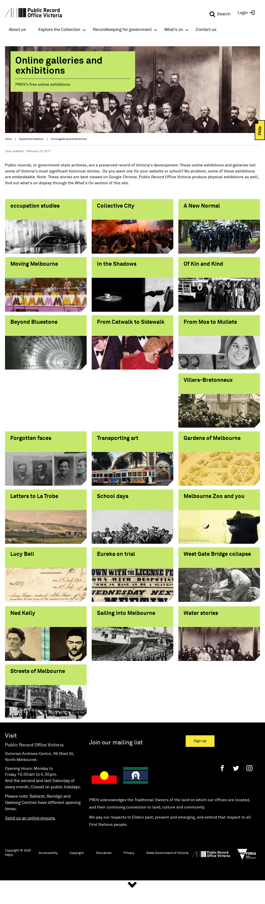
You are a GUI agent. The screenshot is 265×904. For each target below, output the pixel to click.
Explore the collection (31, 139)
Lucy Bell (109, 547)
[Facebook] (222, 791)
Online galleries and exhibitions (69, 139)
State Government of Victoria (167, 875)
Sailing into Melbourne (213, 615)
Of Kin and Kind (203, 274)
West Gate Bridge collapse (44, 615)
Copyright (77, 875)
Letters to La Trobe (121, 479)
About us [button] (17, 30)
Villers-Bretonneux (34, 411)
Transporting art (204, 411)
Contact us (206, 30)
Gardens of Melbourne (38, 479)
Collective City (115, 206)
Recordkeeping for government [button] (122, 30)
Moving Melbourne (34, 274)
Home (8, 139)
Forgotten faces (117, 411)
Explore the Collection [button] (59, 30)
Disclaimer (104, 875)
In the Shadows (116, 274)
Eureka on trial (203, 547)
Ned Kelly (109, 615)
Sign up (200, 763)
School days (199, 479)
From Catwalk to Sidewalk (131, 342)
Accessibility (48, 875)
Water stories (27, 684)
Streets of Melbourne (124, 684)
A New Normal (202, 206)
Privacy (129, 875)
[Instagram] (249, 791)
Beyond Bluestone (34, 342)
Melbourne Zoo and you (40, 547)
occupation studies (35, 206)
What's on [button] (173, 30)
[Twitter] (236, 791)
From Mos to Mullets (210, 342)
